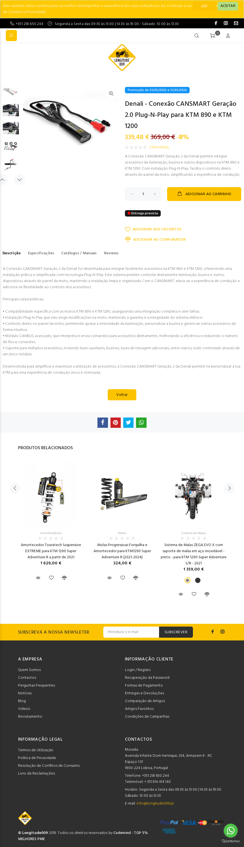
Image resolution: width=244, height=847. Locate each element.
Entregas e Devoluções (144, 693)
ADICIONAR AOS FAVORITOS (153, 229)
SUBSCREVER (176, 632)
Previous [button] (15, 488)
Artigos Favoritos (139, 709)
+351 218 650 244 (29, 24)
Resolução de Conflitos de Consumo (49, 766)
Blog (22, 701)
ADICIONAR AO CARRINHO (204, 194)
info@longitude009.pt (155, 803)
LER (204, 6)
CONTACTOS (138, 739)
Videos (24, 709)
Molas (122, 533)
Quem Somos (29, 670)
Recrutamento (30, 716)
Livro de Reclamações (36, 773)
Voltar (122, 395)
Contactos (27, 678)
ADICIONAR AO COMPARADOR (155, 239)
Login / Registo (138, 670)
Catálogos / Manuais (79, 253)
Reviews (111, 253)
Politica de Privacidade (37, 758)
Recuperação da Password (147, 678)
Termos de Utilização (35, 750)
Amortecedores (51, 533)
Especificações (41, 253)
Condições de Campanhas (147, 716)
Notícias (25, 693)
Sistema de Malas (193, 533)
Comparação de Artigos (145, 701)
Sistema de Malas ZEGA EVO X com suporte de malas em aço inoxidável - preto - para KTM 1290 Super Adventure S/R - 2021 (194, 554)
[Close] (228, 6)
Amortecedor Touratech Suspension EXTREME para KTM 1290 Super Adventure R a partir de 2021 (51, 551)
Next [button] (19, 179)
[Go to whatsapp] (231, 831)
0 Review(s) (159, 147)
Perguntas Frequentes (36, 685)
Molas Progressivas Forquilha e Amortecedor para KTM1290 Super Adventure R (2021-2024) (122, 551)
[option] (11, 95)
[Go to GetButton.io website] (231, 841)
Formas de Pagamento (144, 685)
